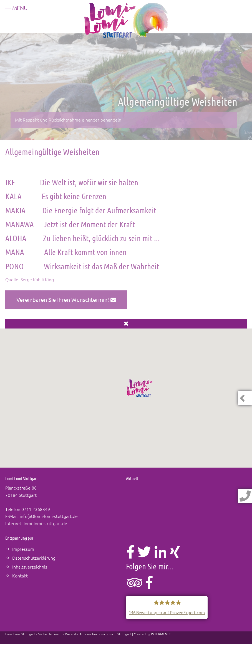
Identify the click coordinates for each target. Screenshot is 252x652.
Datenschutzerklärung (34, 558)
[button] (140, 388)
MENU (14, 7)
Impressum (23, 549)
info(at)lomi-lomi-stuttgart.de (49, 516)
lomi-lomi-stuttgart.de (45, 523)
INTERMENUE (161, 634)
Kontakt (20, 575)
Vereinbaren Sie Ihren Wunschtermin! (66, 299)
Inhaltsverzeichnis (29, 567)
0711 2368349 (35, 509)
